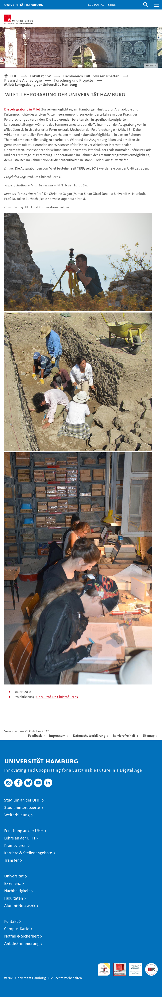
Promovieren (15, 845)
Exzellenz (12, 883)
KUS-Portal (96, 4)
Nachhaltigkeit (17, 890)
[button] (145, 4)
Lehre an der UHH (19, 838)
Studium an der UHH (22, 800)
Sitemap (149, 735)
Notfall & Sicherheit (21, 936)
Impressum (57, 735)
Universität (14, 876)
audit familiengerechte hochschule (104, 969)
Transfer (11, 860)
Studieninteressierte (22, 807)
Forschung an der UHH (23, 830)
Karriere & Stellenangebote (28, 853)
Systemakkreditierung (151, 965)
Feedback (35, 735)
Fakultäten (13, 898)
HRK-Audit (133, 967)
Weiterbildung (17, 815)
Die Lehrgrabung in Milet (22, 109)
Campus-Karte (16, 928)
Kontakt (11, 921)
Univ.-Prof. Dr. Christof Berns (57, 697)
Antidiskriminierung (21, 943)
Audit (117, 965)
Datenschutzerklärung (89, 735)
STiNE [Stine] (112, 4)
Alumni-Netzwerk (19, 905)
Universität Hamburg (23, 4)
